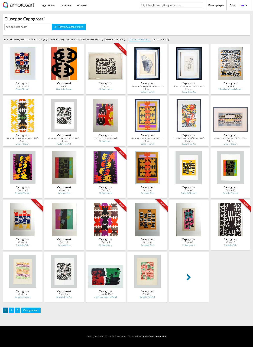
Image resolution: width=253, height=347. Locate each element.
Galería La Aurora (64, 89)
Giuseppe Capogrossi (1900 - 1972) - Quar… (22, 139)
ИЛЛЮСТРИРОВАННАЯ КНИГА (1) (85, 39)
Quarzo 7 (230, 242)
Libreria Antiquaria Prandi (230, 89)
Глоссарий (142, 336)
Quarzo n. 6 (22, 190)
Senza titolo (64, 294)
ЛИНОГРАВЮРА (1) (116, 39)
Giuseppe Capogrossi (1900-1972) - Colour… (189, 139)
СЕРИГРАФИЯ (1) (161, 39)
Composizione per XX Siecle (105, 138)
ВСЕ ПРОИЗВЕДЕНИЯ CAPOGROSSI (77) (25, 39)
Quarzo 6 (106, 190)
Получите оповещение (68, 26)
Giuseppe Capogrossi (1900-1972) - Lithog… (147, 139)
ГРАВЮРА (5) (57, 39)
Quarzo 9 (189, 242)
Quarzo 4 (147, 190)
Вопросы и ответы (157, 336)
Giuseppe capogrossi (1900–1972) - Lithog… (64, 139)
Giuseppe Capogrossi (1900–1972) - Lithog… (147, 87)
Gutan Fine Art (22, 89)
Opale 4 (230, 86)
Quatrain (22, 294)
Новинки (82, 5)
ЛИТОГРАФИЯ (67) (139, 39)
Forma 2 (106, 86)
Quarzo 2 (64, 242)
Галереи (66, 5)
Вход (232, 5)
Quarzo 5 (22, 242)
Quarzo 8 (189, 190)
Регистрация (216, 5)
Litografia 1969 (106, 294)
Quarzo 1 (106, 242)
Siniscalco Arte (105, 89)
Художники (47, 5)
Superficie (147, 294)
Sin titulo (64, 86)
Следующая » (30, 310)
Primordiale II (23, 86)
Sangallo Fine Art (22, 193)
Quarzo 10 (64, 190)
